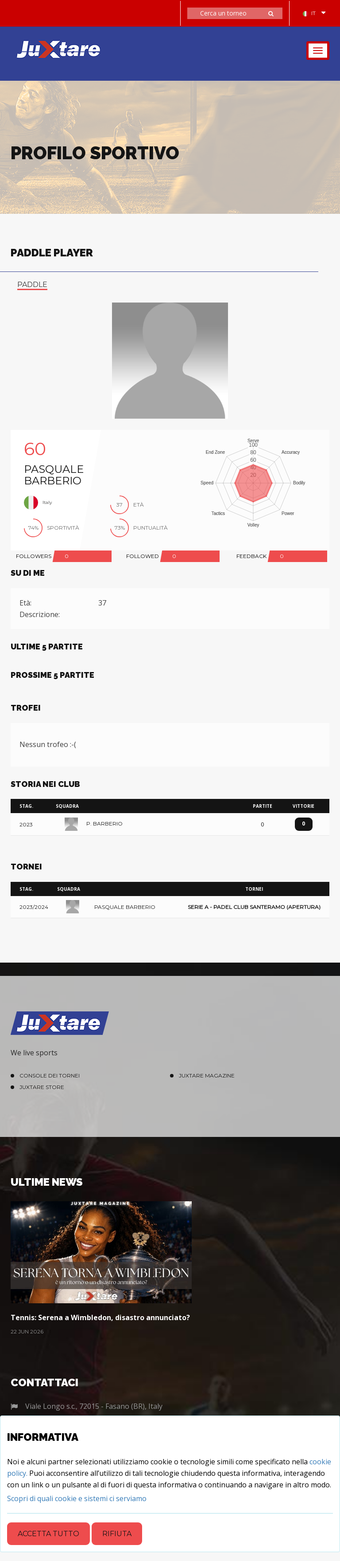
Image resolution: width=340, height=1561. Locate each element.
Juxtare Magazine (207, 1075)
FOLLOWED (142, 556)
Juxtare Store (41, 1087)
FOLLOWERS (33, 556)
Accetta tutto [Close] (48, 1534)
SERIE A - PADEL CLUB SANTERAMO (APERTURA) (254, 907)
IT (309, 13)
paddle (32, 284)
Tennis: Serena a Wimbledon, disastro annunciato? (100, 1317)
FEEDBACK (251, 556)
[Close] (77, 1498)
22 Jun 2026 (27, 1331)
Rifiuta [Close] (116, 1534)
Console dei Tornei (49, 1075)
